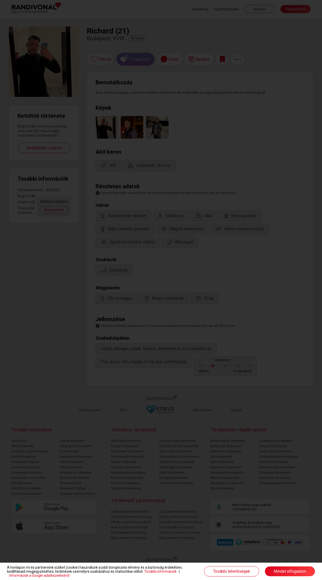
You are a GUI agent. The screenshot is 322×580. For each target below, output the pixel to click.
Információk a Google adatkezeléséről (39, 575)
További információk (160, 571)
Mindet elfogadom (290, 571)
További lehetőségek (231, 571)
